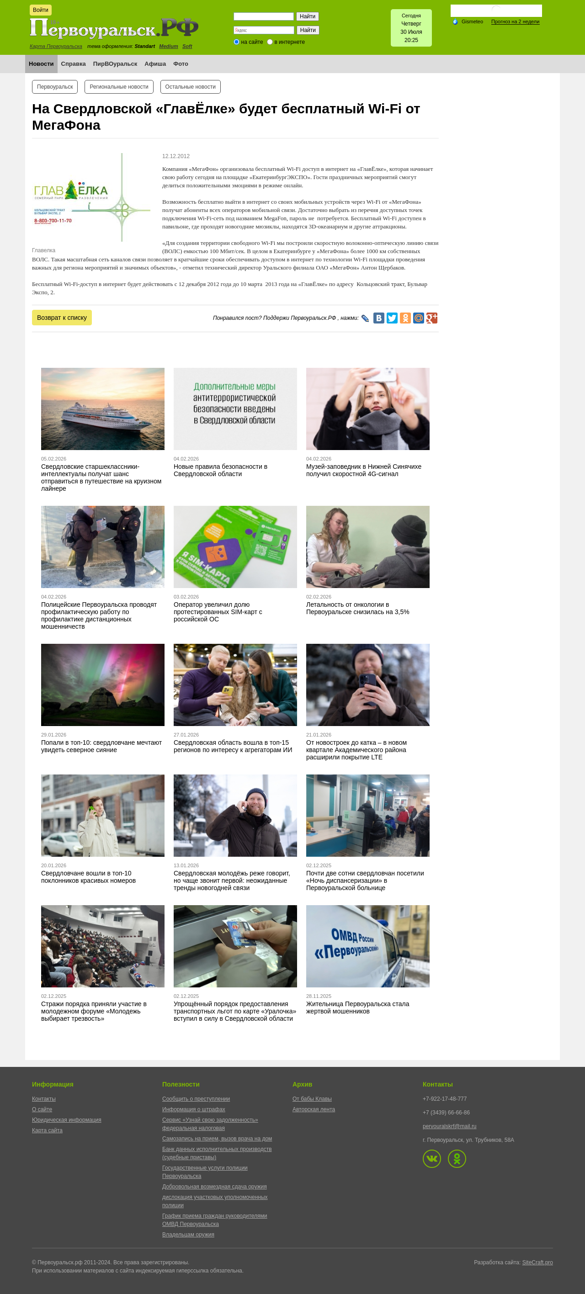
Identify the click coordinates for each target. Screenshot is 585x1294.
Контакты (44, 1099)
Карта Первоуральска (56, 46)
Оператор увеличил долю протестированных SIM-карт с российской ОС (218, 612)
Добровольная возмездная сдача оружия (214, 1186)
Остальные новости (190, 87)
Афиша (155, 63)
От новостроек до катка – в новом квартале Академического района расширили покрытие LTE (356, 750)
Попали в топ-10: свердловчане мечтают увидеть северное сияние (101, 746)
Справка (73, 63)
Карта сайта (47, 1130)
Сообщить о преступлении (196, 1099)
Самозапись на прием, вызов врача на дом (217, 1138)
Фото (180, 63)
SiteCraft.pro (537, 1262)
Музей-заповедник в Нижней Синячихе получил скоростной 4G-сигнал (363, 470)
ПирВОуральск (115, 63)
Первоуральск (55, 87)
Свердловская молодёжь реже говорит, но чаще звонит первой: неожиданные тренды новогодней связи (232, 880)
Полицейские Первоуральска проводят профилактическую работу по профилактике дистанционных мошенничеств (99, 615)
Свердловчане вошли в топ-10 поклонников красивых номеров (88, 877)
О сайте (42, 1109)
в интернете (289, 42)
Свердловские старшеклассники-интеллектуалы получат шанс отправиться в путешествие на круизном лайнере (101, 477)
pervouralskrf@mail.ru (450, 1126)
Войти (40, 10)
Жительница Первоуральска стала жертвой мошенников (358, 1007)
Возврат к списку (62, 317)
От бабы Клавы (312, 1099)
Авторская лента (313, 1109)
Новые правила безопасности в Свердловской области (220, 470)
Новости (41, 63)
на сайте (252, 42)
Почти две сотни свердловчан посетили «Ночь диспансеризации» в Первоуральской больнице (365, 880)
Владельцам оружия (188, 1234)
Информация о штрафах (193, 1109)
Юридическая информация (66, 1120)
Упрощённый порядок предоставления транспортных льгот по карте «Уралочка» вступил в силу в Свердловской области (235, 1011)
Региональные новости (119, 87)
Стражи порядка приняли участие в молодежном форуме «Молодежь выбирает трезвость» (94, 1011)
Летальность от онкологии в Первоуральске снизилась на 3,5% (358, 608)
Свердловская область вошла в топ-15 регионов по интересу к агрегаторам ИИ (233, 746)
